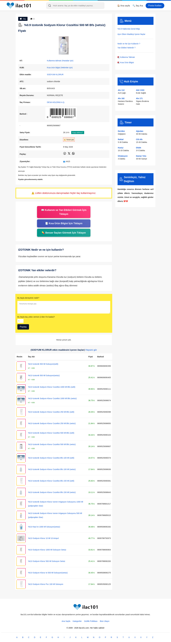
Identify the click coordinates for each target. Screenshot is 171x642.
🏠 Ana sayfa (123, 6)
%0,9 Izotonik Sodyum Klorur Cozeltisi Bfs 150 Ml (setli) (51, 481)
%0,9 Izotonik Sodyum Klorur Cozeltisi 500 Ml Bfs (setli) (51, 433)
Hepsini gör (91, 350)
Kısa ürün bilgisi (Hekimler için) (60, 67)
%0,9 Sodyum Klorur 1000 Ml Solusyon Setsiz (47, 550)
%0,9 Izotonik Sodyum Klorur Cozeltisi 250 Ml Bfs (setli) (51, 412)
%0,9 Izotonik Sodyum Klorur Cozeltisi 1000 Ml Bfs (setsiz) (52, 398)
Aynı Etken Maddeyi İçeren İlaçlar (131, 34)
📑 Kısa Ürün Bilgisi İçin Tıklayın (63, 223)
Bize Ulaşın (104, 621)
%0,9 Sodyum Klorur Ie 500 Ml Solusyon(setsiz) (48, 573)
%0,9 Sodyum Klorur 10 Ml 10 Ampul (43, 538)
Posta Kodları (155, 5)
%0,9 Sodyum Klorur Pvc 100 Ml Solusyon (45, 584)
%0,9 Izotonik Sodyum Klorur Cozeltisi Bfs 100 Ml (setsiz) (52, 469)
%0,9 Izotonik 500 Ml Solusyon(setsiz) (44, 375)
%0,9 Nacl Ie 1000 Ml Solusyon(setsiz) (44, 527)
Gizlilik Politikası (91, 621)
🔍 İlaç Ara (138, 6)
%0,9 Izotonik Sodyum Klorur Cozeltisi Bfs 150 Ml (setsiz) (52, 492)
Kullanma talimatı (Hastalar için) (60, 61)
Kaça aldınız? (77, 133)
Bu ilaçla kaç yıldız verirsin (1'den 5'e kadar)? (36, 317)
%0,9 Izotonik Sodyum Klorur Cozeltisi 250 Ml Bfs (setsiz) (52, 423)
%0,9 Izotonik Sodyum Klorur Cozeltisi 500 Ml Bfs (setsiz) (52, 444)
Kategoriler (77, 621)
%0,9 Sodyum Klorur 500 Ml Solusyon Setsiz (46, 561)
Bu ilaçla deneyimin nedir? (28, 298)
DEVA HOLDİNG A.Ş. (56, 102)
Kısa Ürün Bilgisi (126, 62)
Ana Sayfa (66, 621)
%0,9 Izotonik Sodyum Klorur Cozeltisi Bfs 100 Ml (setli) (51, 458)
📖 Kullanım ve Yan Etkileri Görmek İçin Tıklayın (63, 212)
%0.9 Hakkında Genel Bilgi (129, 29)
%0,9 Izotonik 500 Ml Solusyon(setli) (43, 364)
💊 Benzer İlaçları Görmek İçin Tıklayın (64, 232)
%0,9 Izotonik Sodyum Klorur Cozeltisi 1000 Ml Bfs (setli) (51, 387)
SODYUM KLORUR (55, 74)
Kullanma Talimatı (126, 57)
